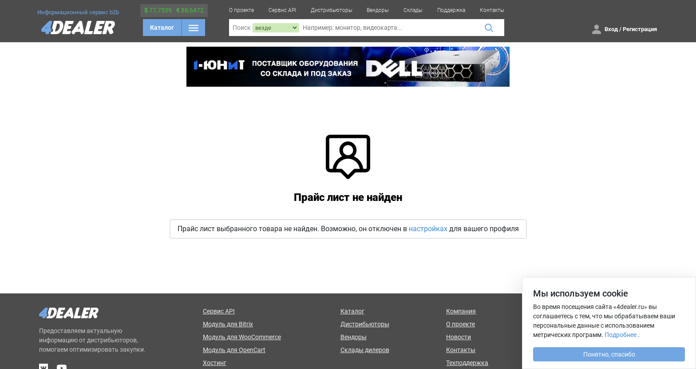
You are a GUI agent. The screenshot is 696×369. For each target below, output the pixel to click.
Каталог (162, 27)
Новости (458, 337)
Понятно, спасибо (609, 354)
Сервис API (282, 10)
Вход (611, 29)
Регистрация (640, 29)
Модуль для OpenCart (234, 349)
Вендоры (378, 10)
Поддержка (451, 10)
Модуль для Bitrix (228, 324)
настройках (428, 229)
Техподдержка (467, 362)
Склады (413, 10)
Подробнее (621, 334)
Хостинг (214, 362)
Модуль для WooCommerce (242, 337)
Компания (461, 311)
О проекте (241, 10)
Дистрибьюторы (331, 10)
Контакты (492, 10)
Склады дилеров (364, 349)
